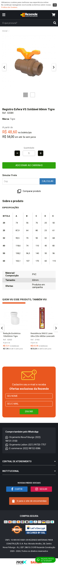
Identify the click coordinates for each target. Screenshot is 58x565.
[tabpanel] (29, 62)
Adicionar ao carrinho (29, 165)
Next (54, 67)
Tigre (12, 119)
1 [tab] (25, 95)
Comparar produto (29, 191)
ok (55, 5)
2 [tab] (32, 95)
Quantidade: (29, 148)
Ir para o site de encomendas (29, 501)
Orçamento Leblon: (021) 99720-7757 (25, 444)
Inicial (4, 31)
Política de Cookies (9, 7)
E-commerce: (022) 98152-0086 (23, 448)
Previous (4, 67)
